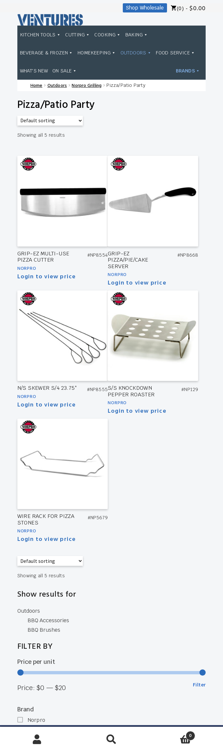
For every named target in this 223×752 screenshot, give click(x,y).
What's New (78, 71)
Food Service (39, 71)
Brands (188, 52)
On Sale (108, 71)
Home (36, 85)
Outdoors (136, 52)
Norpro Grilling (87, 85)
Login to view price (46, 276)
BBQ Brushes (44, 629)
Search (111, 739)
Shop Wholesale (145, 8)
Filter (199, 684)
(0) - (191, 8)
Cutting (77, 34)
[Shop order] (50, 121)
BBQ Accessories (48, 620)
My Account (37, 739)
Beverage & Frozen (46, 52)
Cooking (107, 34)
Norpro (26, 268)
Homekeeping (97, 52)
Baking (136, 34)
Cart (172, 734)
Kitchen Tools (40, 34)
